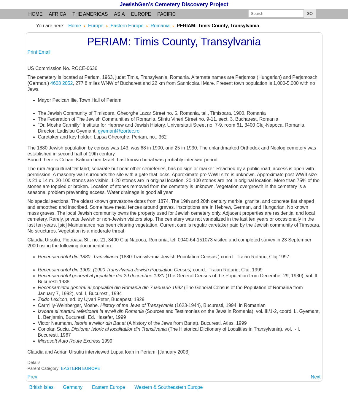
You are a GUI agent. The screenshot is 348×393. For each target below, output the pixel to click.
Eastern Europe (108, 387)
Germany (72, 387)
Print (33, 52)
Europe (141, 14)
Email (44, 52)
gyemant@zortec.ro (118, 130)
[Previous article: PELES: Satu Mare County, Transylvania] (32, 376)
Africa (57, 14)
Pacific (166, 14)
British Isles (41, 387)
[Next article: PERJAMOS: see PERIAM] (316, 376)
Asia (119, 14)
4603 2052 (61, 83)
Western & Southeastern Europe (168, 387)
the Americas (90, 14)
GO (310, 13)
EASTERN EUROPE (80, 368)
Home (35, 14)
